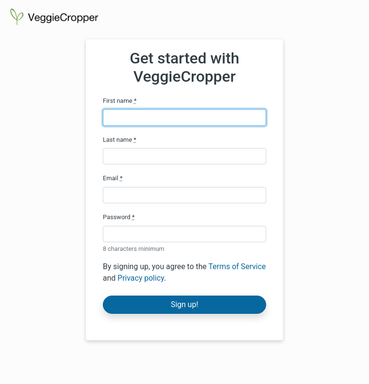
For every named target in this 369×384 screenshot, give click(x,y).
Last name (119, 139)
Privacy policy (141, 278)
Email (113, 178)
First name (119, 100)
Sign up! (184, 304)
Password (119, 217)
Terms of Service (237, 266)
